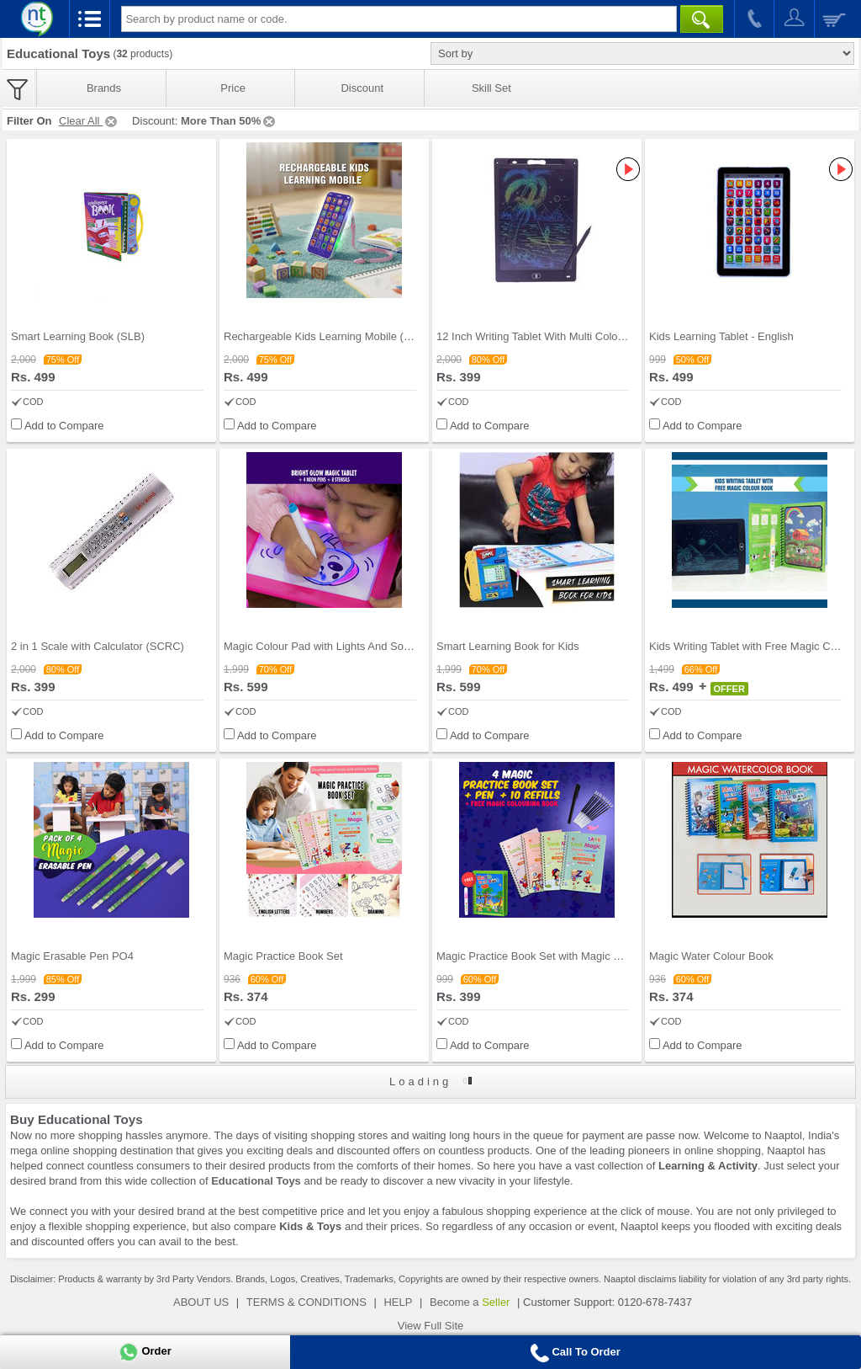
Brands (104, 88)
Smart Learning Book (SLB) (78, 336)
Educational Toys (256, 1181)
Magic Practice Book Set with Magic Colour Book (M (562, 956)
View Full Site (431, 1325)
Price (233, 88)
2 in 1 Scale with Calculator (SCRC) (97, 646)
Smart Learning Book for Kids (507, 646)
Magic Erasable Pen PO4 (72, 956)
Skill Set (491, 88)
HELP (397, 1302)
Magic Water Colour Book (711, 956)
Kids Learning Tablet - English (721, 336)
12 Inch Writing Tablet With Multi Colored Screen (553, 336)
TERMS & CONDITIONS (306, 1302)
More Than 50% (229, 121)
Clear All (89, 121)
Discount (362, 88)
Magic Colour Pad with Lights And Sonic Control (340, 646)
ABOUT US (201, 1302)
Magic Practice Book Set (283, 956)
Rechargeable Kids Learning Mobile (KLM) (327, 336)
